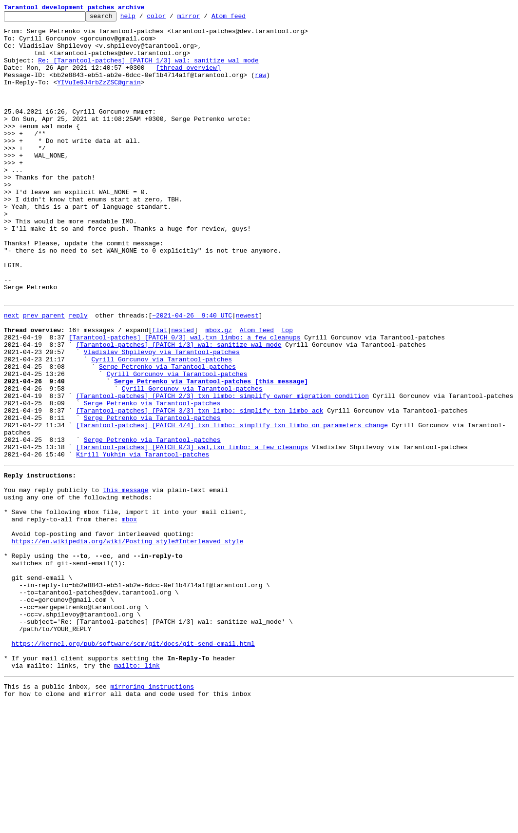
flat (159, 391)
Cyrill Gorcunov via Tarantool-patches (161, 426)
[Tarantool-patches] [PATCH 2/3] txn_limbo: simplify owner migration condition (222, 470)
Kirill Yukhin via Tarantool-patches (142, 540)
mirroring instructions (152, 813)
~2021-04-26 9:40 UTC (192, 373)
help (143, 18)
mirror (203, 18)
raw (260, 87)
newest (247, 373)
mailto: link (137, 791)
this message (126, 580)
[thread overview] (188, 79)
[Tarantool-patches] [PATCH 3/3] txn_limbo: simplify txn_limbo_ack (199, 487)
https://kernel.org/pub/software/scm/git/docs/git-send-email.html (133, 764)
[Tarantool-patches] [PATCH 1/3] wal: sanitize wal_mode (178, 408)
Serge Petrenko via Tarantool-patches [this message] (211, 452)
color (171, 18)
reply (78, 373)
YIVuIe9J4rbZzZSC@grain (99, 96)
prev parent (44, 373)
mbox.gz (218, 391)
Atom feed (244, 18)
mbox (129, 615)
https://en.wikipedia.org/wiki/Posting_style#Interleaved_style (128, 641)
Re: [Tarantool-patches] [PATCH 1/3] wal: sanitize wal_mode (148, 70)
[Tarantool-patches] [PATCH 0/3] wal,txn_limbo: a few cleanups (185, 400)
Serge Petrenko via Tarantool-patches (167, 435)
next (11, 373)
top (286, 391)
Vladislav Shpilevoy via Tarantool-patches (162, 417)
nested (182, 391)
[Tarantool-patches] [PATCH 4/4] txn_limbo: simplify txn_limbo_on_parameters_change (232, 505)
